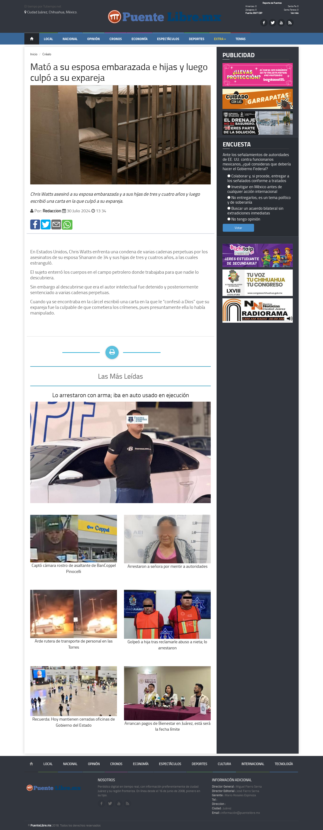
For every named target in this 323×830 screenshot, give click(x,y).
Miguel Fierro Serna (237, 786)
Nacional (70, 38)
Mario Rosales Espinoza (234, 795)
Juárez (221, 808)
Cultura (224, 764)
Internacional (252, 764)
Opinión (93, 38)
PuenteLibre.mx (41, 825)
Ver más (295, 13)
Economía (139, 38)
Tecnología (284, 764)
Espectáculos (168, 38)
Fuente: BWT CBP (253, 13)
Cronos (115, 38)
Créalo (46, 54)
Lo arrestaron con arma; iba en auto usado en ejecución (120, 395)
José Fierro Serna (235, 791)
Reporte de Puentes (272, 2)
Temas (241, 38)
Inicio (33, 54)
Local (48, 38)
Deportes (196, 38)
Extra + (220, 38)
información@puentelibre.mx (236, 813)
